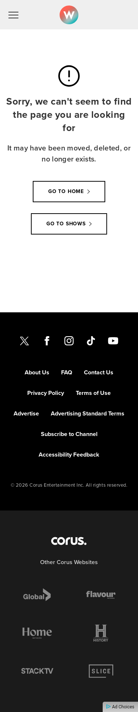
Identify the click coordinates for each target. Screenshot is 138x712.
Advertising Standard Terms (87, 413)
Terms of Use (93, 393)
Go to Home (66, 191)
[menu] (13, 15)
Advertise (26, 413)
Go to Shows (66, 224)
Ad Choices (120, 706)
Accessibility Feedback (69, 454)
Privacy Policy (45, 393)
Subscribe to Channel (69, 434)
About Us (37, 372)
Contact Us (98, 372)
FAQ (66, 372)
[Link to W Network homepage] (69, 15)
